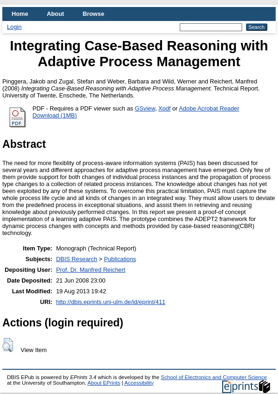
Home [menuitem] (20, 13)
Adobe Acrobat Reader (209, 108)
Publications (120, 259)
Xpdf (164, 108)
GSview (145, 108)
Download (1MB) (55, 115)
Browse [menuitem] (93, 13)
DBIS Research (76, 259)
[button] (7, 345)
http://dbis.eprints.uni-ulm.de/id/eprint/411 (110, 301)
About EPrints (104, 383)
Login (14, 26)
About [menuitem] (55, 13)
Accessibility (139, 383)
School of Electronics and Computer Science (214, 377)
